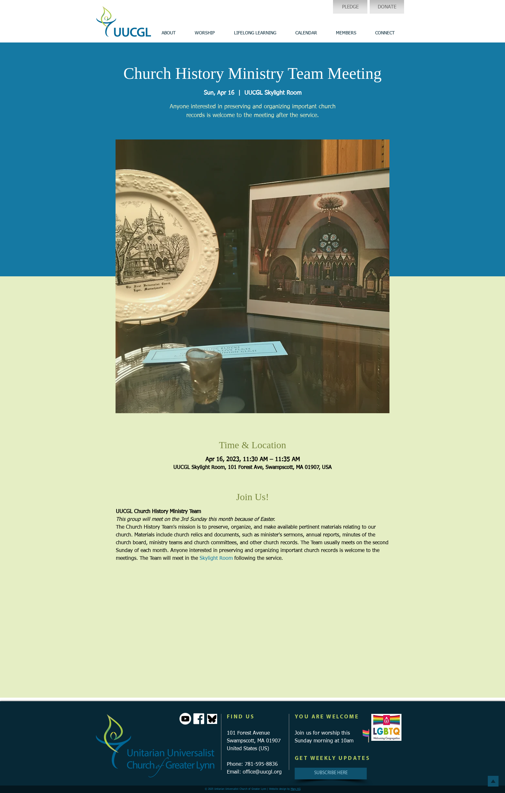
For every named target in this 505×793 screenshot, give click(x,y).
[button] (168, 33)
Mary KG (296, 789)
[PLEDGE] (350, 7)
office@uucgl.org (262, 772)
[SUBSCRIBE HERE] (331, 773)
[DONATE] (387, 7)
